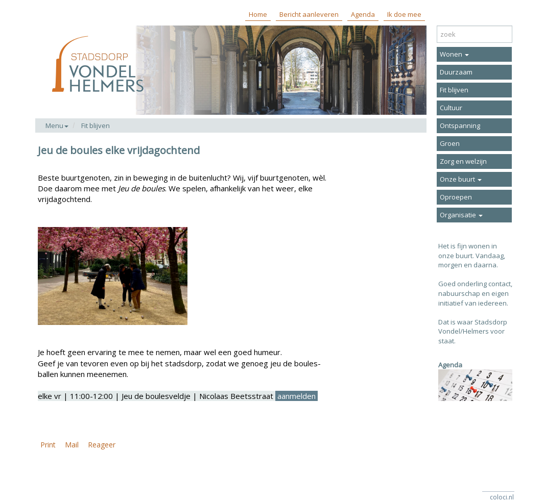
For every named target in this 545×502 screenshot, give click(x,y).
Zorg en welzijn (463, 161)
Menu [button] (56, 125)
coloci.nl (502, 497)
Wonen (454, 54)
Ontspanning (460, 125)
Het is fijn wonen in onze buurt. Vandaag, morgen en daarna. (471, 255)
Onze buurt (461, 179)
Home (258, 14)
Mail (72, 444)
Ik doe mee (404, 14)
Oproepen (456, 197)
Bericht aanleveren (309, 14)
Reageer (101, 444)
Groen (450, 143)
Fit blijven (95, 125)
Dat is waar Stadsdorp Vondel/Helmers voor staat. (472, 331)
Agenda (363, 14)
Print (48, 444)
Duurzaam (456, 72)
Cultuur (451, 107)
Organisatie (461, 214)
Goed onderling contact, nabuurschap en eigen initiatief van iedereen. (475, 293)
